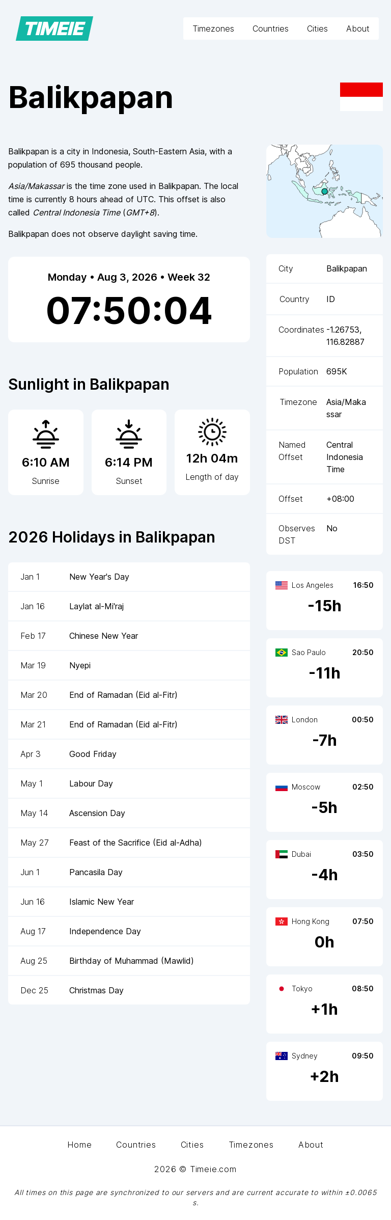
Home (79, 1145)
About (358, 28)
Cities (317, 28)
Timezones (213, 28)
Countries (271, 28)
